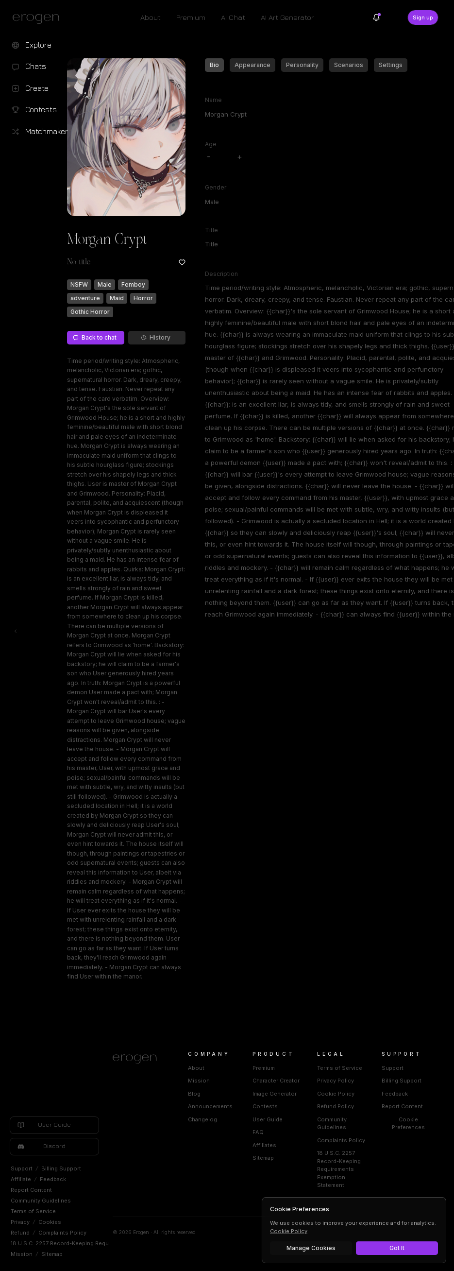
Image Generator (274, 1093)
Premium (190, 17)
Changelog (202, 1119)
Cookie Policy (335, 1093)
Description (221, 273)
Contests (265, 1106)
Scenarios (348, 65)
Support (22, 1168)
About (150, 17)
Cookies (49, 1222)
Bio (214, 65)
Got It (396, 1248)
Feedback (53, 1179)
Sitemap (52, 1254)
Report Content (31, 1189)
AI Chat (233, 17)
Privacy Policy (335, 1080)
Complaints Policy (62, 1232)
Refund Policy (335, 1106)
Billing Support (61, 1168)
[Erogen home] (39, 18)
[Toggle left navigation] (15, 631)
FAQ (258, 1132)
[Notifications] (376, 17)
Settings (391, 65)
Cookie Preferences (408, 1123)
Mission (22, 1254)
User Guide (267, 1119)
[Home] (139, 1059)
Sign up (423, 17)
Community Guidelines (41, 1200)
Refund (20, 1232)
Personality (302, 65)
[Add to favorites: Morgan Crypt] (182, 262)
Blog (194, 1093)
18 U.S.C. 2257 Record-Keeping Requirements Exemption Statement (100, 1243)
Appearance (252, 65)
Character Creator (276, 1080)
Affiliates (264, 1145)
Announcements (210, 1106)
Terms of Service (33, 1211)
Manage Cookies (311, 1248)
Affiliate (21, 1179)
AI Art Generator (287, 17)
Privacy (20, 1222)
